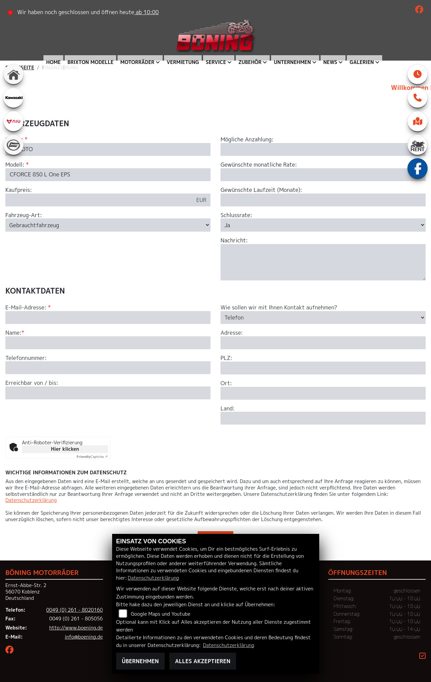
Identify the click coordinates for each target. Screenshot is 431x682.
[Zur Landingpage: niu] (13, 121)
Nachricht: (234, 240)
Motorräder (137, 62)
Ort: (226, 410)
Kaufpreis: (18, 190)
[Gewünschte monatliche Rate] (314, 174)
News (330, 62)
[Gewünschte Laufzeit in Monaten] (323, 200)
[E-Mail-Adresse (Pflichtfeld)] (107, 344)
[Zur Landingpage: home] (13, 74)
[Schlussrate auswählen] (323, 225)
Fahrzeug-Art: (23, 215)
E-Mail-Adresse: (28, 334)
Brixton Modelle (90, 62)
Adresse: (232, 360)
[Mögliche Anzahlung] (314, 149)
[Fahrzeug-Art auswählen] (107, 225)
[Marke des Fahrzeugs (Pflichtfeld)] (107, 149)
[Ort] (323, 420)
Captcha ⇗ (92, 456)
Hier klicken (65, 449)
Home (53, 62)
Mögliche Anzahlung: (247, 139)
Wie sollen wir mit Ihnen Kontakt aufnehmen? (279, 334)
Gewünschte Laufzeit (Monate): (261, 190)
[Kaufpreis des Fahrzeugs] (99, 200)
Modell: (14, 165)
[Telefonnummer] (107, 394)
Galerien (362, 62)
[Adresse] (323, 370)
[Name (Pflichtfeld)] (107, 369)
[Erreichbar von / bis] (107, 420)
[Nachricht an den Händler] (323, 262)
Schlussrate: (236, 215)
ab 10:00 (146, 12)
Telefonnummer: (26, 384)
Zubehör (250, 62)
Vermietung (183, 62)
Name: (13, 360)
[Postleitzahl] (323, 395)
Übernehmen (140, 661)
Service (216, 62)
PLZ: (226, 385)
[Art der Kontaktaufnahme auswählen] (323, 344)
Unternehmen (292, 62)
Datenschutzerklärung (31, 500)
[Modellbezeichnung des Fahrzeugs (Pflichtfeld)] (107, 174)
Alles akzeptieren (202, 661)
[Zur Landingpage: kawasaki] (13, 98)
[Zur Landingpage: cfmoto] (13, 145)
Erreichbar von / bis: (31, 410)
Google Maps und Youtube (160, 614)
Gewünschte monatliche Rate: (259, 165)
